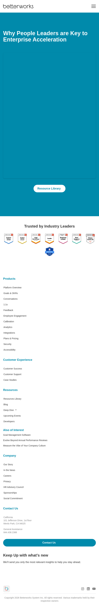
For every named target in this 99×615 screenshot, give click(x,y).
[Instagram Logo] (83, 589)
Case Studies (10, 380)
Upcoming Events (12, 416)
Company (9, 455)
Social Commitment (13, 498)
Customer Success (12, 368)
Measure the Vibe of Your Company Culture (24, 445)
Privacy (7, 481)
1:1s (5, 304)
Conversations (10, 299)
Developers (9, 421)
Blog (5, 404)
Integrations (9, 333)
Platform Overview (12, 287)
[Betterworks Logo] (18, 6)
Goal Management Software (17, 435)
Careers (7, 476)
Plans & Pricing (10, 338)
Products (9, 278)
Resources (10, 390)
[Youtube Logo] (94, 589)
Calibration (8, 321)
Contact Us (10, 508)
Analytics (7, 327)
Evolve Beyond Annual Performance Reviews (25, 440)
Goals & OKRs (10, 293)
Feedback (8, 310)
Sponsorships (10, 492)
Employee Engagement (14, 316)
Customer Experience (17, 359)
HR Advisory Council (13, 487)
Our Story (8, 464)
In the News (9, 470)
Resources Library (12, 399)
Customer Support (12, 374)
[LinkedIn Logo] (88, 589)
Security (7, 344)
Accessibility (9, 350)
